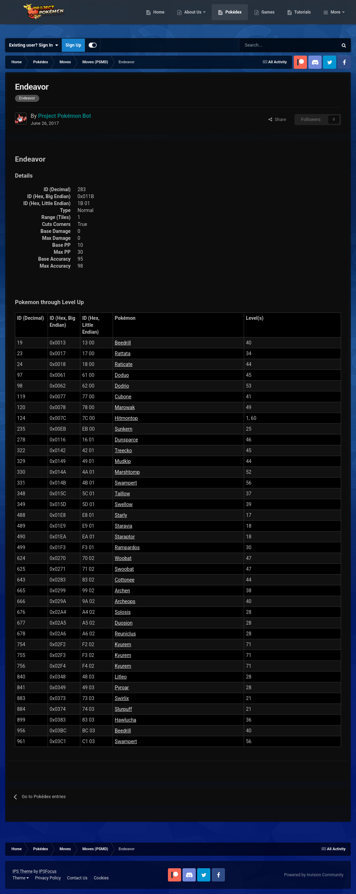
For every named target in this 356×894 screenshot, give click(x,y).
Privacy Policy (48, 878)
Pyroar (122, 687)
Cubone (123, 396)
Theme (21, 878)
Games (304, 17)
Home (194, 17)
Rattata (122, 353)
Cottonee (125, 580)
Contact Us (77, 878)
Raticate (123, 364)
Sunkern (123, 429)
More (335, 17)
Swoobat (124, 569)
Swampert (126, 483)
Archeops (125, 601)
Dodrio (122, 386)
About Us (228, 17)
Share (277, 119)
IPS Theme (23, 871)
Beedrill (123, 343)
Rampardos (127, 547)
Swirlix (122, 698)
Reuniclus (125, 633)
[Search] (263, 45)
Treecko (123, 450)
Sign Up (73, 45)
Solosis (123, 612)
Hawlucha (125, 720)
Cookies (101, 878)
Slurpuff (123, 709)
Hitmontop (126, 418)
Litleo (121, 677)
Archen (122, 590)
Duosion (123, 623)
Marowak (125, 407)
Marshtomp (127, 472)
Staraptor (125, 536)
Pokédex (269, 17)
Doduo (122, 375)
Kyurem (123, 644)
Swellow (124, 504)
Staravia (123, 526)
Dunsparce (126, 439)
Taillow (122, 493)
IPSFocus (47, 871)
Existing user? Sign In (33, 45)
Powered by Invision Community (313, 874)
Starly (121, 515)
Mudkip (123, 461)
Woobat (123, 558)
